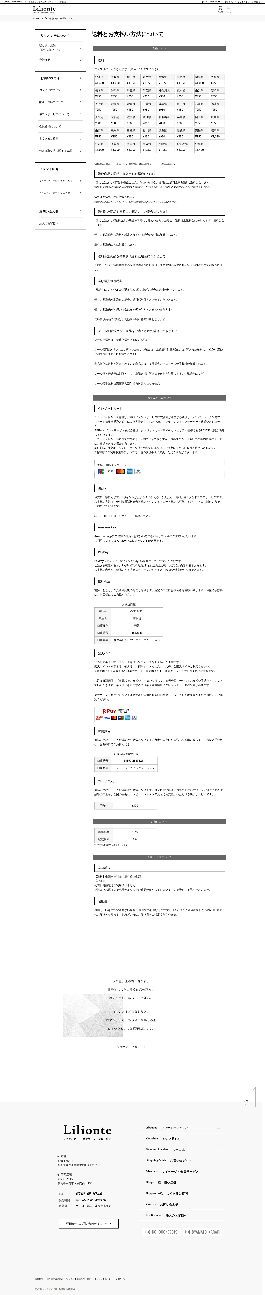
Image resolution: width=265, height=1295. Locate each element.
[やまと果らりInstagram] (202, 1232)
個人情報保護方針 (55, 1278)
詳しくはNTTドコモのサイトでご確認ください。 (124, 516)
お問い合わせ (122, 1278)
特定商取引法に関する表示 (55, 150)
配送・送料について (51, 102)
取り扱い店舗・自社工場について (50, 47)
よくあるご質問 (48, 138)
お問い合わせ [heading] (49, 211)
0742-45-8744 (89, 1194)
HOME (36, 18)
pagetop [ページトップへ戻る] (247, 1102)
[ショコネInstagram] (161, 1232)
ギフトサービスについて (54, 114)
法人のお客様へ (48, 223)
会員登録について (50, 126)
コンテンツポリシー (103, 1278)
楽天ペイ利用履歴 (201, 695)
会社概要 (44, 60)
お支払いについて (50, 90)
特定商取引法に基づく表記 (78, 1278)
